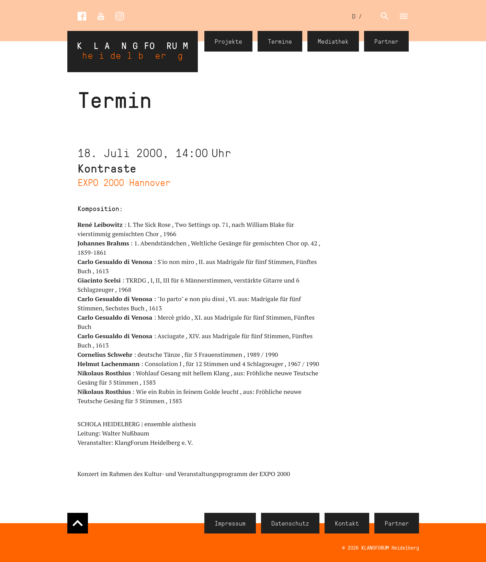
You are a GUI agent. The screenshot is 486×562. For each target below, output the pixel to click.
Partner (386, 41)
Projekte (228, 41)
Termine (280, 41)
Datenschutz (290, 523)
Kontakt (347, 523)
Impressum (230, 523)
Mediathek (333, 41)
